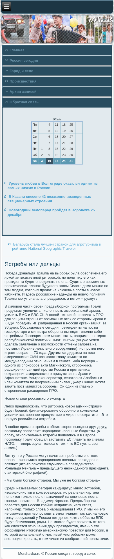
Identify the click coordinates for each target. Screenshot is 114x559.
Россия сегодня (24, 60)
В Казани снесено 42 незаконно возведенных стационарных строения (49, 198)
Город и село (21, 71)
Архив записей (23, 92)
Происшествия (23, 81)
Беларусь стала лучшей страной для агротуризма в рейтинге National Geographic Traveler (56, 246)
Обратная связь (24, 102)
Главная (17, 50)
